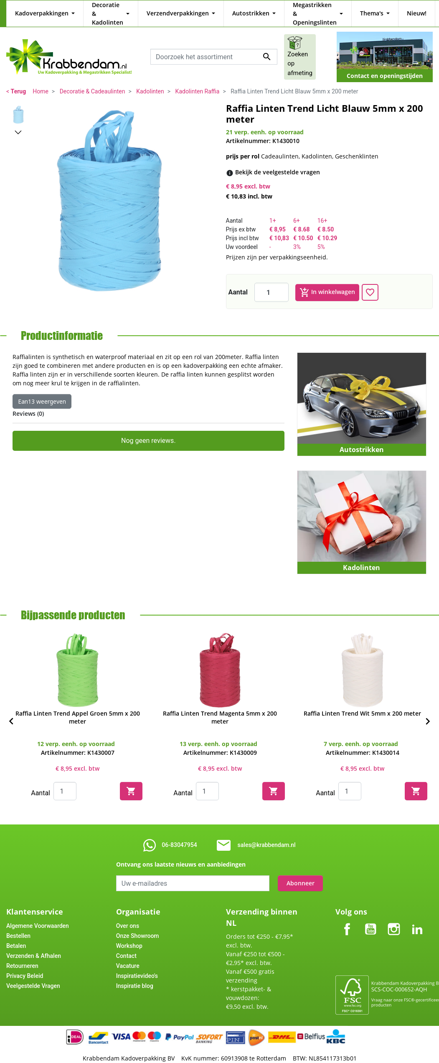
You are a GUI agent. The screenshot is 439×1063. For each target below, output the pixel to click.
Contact (126, 947)
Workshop (129, 937)
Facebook (347, 913)
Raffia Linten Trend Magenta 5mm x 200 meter (220, 708)
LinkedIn (417, 913)
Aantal (238, 283)
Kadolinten (150, 82)
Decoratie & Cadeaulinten (92, 82)
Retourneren (22, 957)
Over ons (127, 917)
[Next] (428, 712)
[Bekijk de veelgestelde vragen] (277, 163)
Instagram (394, 913)
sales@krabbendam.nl (267, 836)
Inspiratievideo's (137, 967)
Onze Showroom (137, 927)
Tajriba (236, 1059)
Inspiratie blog (134, 977)
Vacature (128, 957)
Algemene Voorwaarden (37, 917)
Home (40, 82)
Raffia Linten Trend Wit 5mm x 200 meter (362, 705)
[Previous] (11, 712)
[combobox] (213, 48)
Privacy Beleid (24, 967)
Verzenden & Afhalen (33, 947)
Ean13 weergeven (42, 393)
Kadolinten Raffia (197, 82)
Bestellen (18, 927)
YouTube (370, 913)
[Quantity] (64, 782)
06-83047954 (179, 836)
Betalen (16, 937)
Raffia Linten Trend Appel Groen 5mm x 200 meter (77, 708)
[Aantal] (271, 284)
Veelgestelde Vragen (33, 977)
